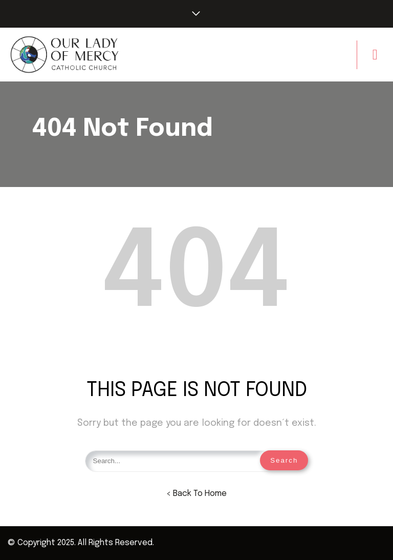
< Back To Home (196, 493)
